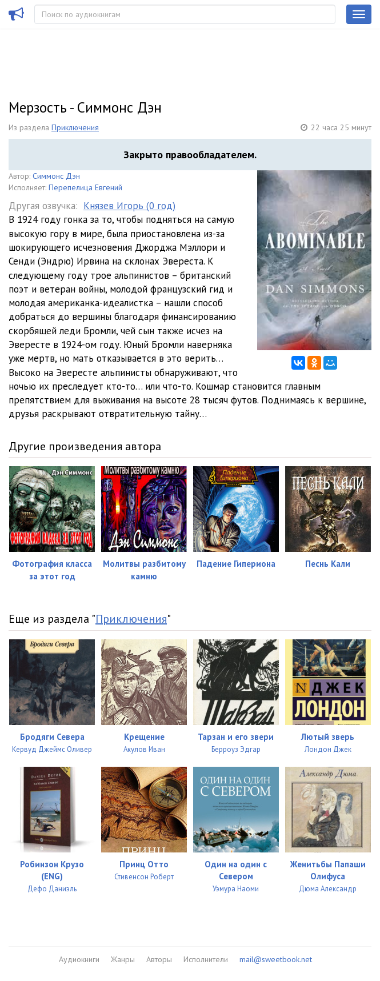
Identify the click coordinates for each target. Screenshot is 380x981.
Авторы (159, 959)
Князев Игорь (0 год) (129, 205)
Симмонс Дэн (56, 176)
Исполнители (205, 959)
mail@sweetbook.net (275, 959)
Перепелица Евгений (85, 187)
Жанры (123, 959)
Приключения (75, 127)
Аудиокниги (79, 959)
